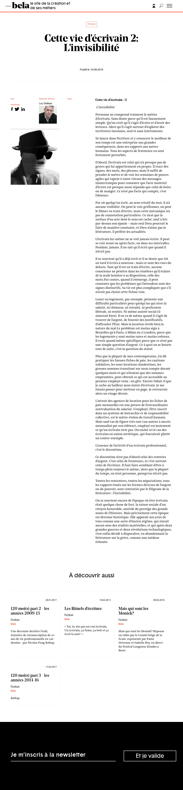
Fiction (91, 24)
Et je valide (150, 756)
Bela (13, 624)
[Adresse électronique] (63, 756)
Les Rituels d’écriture (83, 609)
